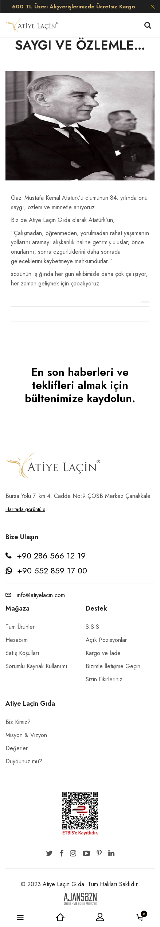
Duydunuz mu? (23, 761)
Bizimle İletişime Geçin (113, 666)
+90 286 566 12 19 (51, 555)
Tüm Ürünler (20, 627)
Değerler (16, 748)
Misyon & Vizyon (26, 735)
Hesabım (16, 640)
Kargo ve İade (103, 653)
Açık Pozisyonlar (106, 640)
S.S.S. (93, 627)
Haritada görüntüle (25, 509)
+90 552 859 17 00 (52, 570)
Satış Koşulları (22, 653)
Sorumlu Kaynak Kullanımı (36, 666)
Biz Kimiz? (18, 722)
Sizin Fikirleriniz (104, 679)
